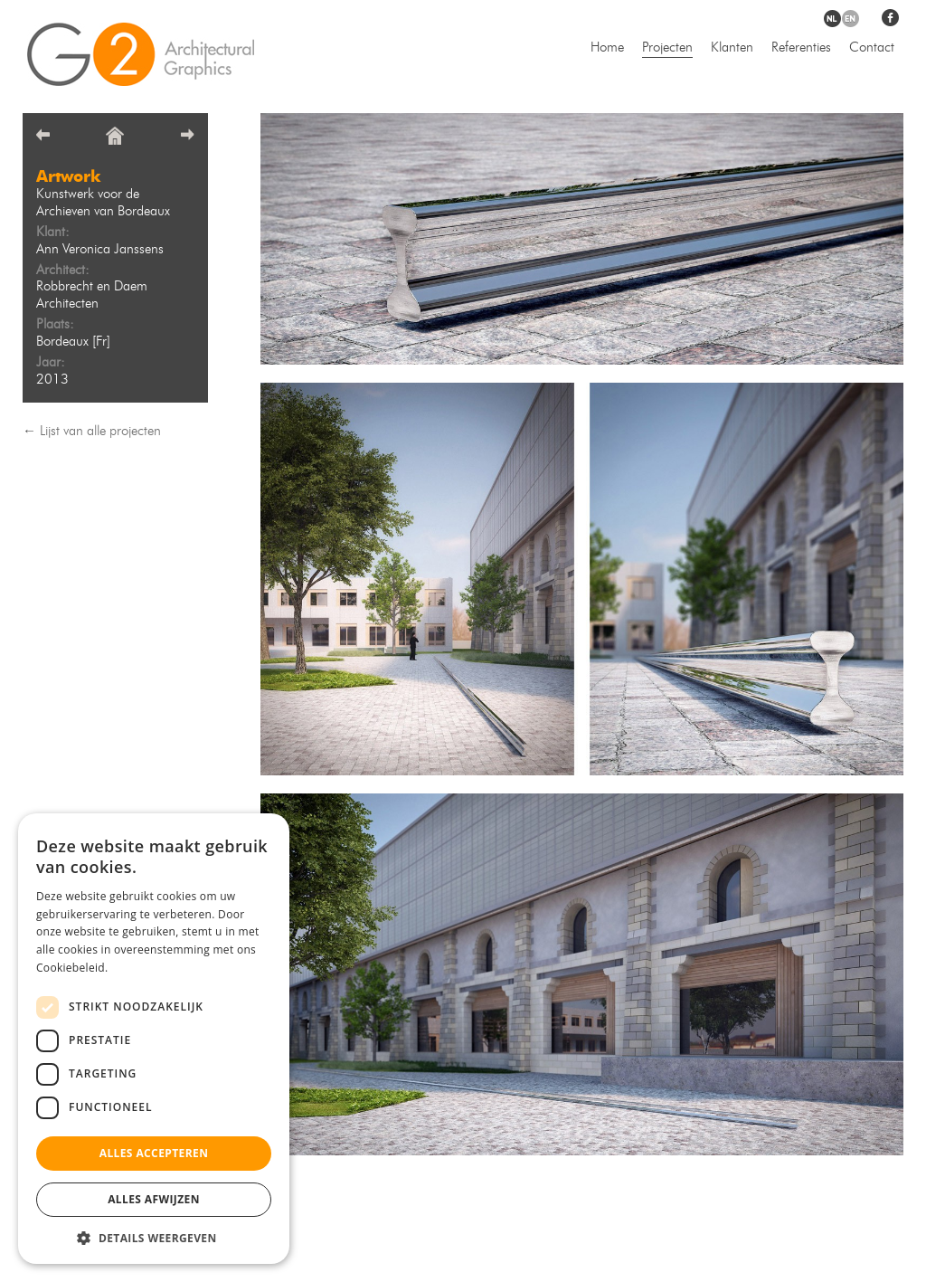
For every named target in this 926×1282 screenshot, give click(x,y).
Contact (871, 48)
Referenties (801, 48)
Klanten (732, 48)
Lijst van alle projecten (100, 432)
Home (607, 48)
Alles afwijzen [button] (154, 1199)
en (850, 18)
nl (832, 18)
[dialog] (153, 1038)
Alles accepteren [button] (154, 1153)
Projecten (667, 48)
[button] (153, 1237)
